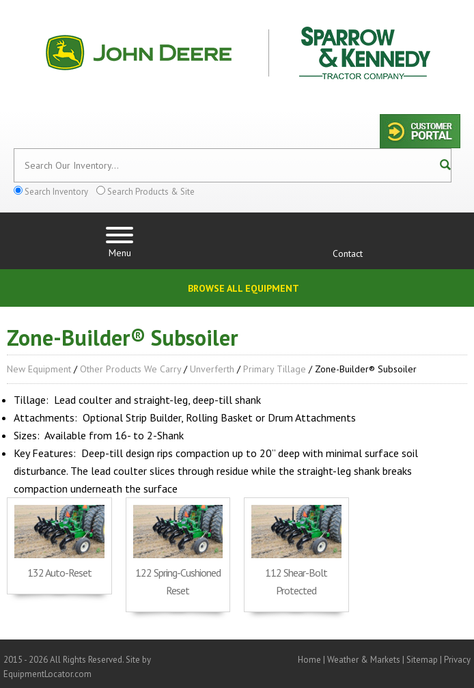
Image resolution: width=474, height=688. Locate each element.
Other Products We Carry (130, 369)
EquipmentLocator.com (47, 674)
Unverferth (212, 369)
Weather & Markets (363, 659)
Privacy (457, 659)
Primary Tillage (274, 369)
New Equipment (39, 369)
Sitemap (422, 659)
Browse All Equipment (243, 288)
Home (309, 659)
